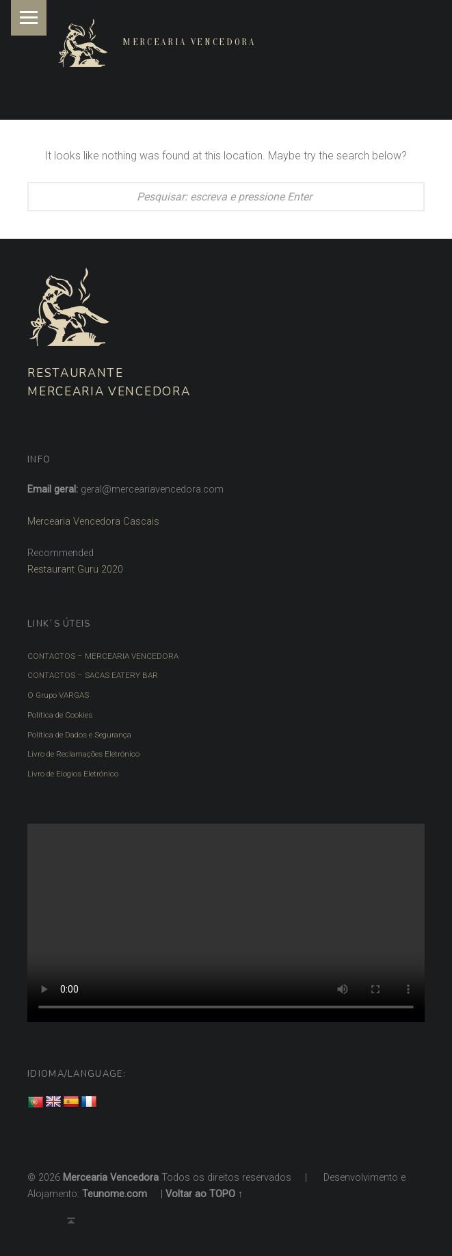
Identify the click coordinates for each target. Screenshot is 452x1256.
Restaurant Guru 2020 (75, 569)
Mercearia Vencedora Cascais (93, 521)
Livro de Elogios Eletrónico (72, 774)
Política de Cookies (59, 715)
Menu (28, 18)
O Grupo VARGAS (58, 695)
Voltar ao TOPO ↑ (204, 1194)
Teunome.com (114, 1194)
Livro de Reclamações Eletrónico (83, 754)
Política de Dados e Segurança (79, 735)
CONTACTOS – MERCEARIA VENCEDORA (102, 656)
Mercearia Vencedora (189, 42)
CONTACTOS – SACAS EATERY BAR (92, 675)
